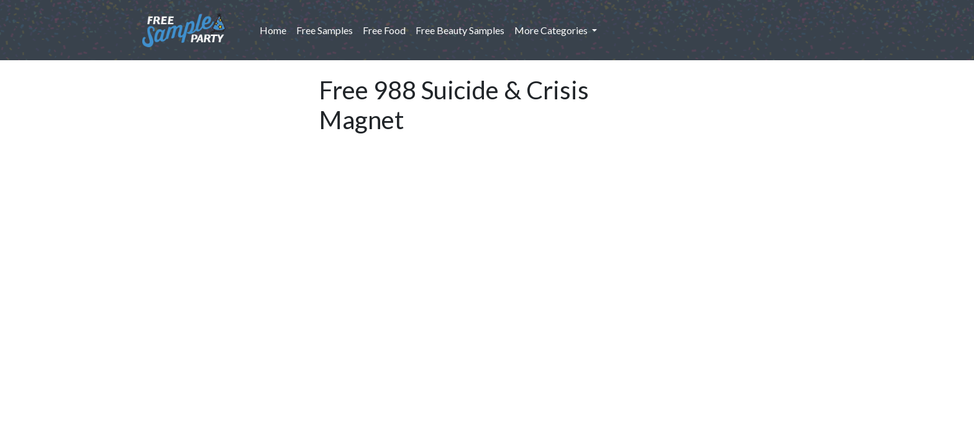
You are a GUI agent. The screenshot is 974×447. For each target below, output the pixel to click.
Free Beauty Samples (460, 30)
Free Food (384, 30)
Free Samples (324, 30)
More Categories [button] (551, 30)
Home (275, 29)
